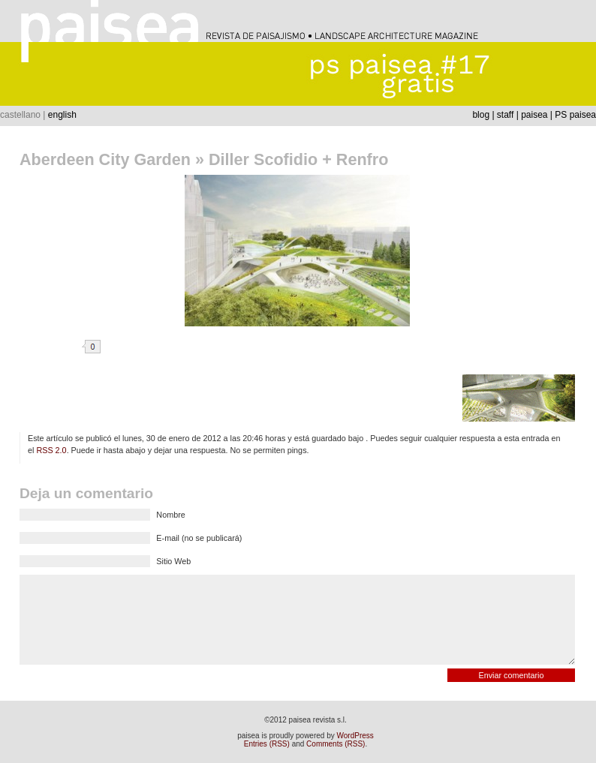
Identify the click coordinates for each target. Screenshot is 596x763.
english (62, 115)
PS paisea (575, 115)
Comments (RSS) (335, 744)
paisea (534, 115)
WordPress (355, 735)
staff (505, 115)
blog (480, 115)
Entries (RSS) (267, 744)
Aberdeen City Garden (105, 159)
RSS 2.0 (51, 450)
